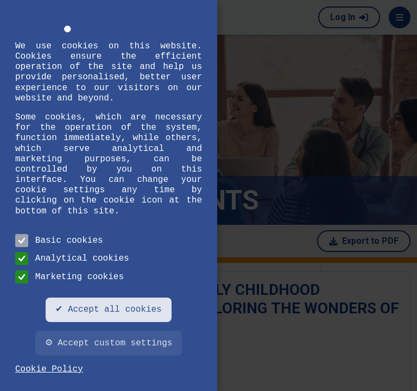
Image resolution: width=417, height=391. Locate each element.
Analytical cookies (72, 258)
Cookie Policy (49, 369)
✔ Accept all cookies (108, 309)
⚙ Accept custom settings (109, 343)
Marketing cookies (69, 276)
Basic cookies (59, 240)
